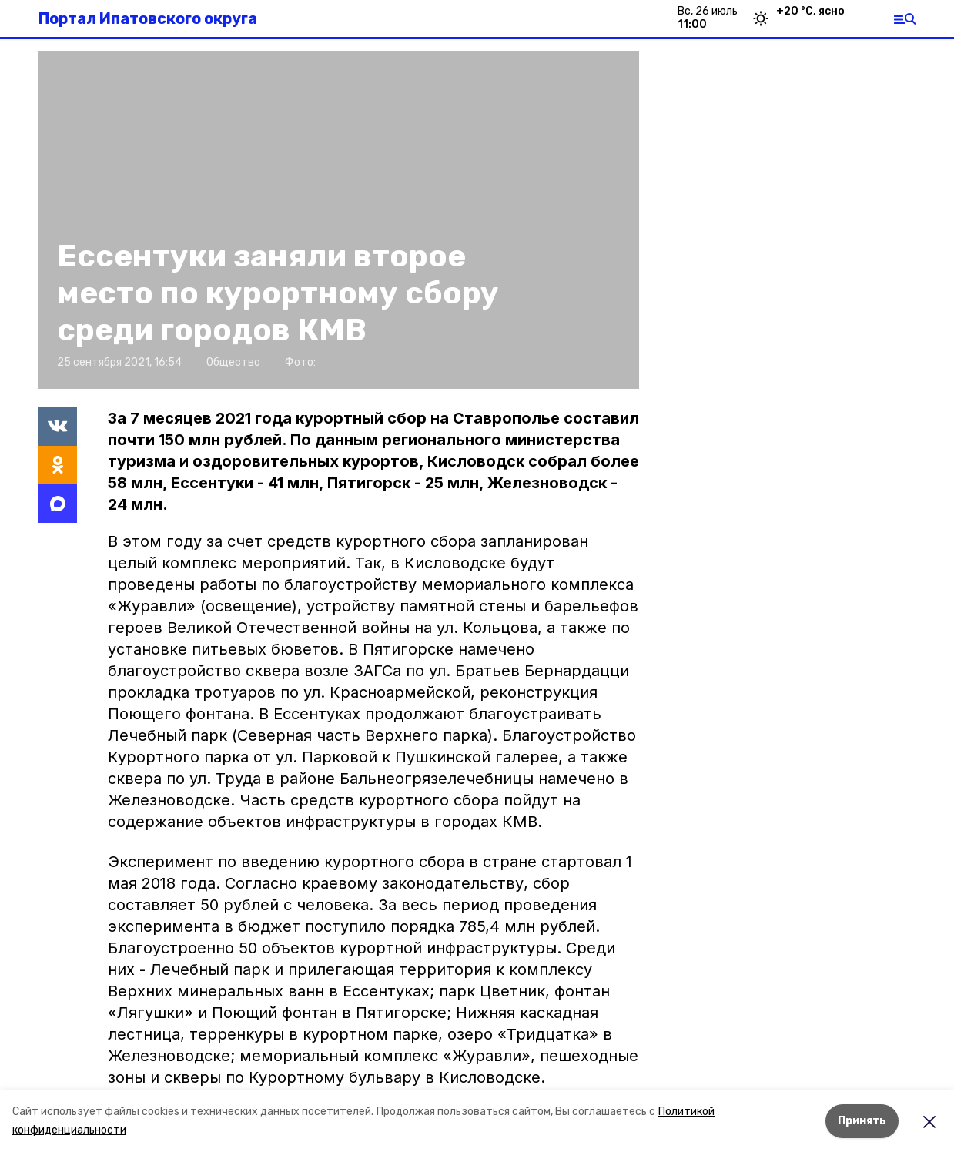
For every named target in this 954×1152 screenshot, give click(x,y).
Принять (862, 1120)
